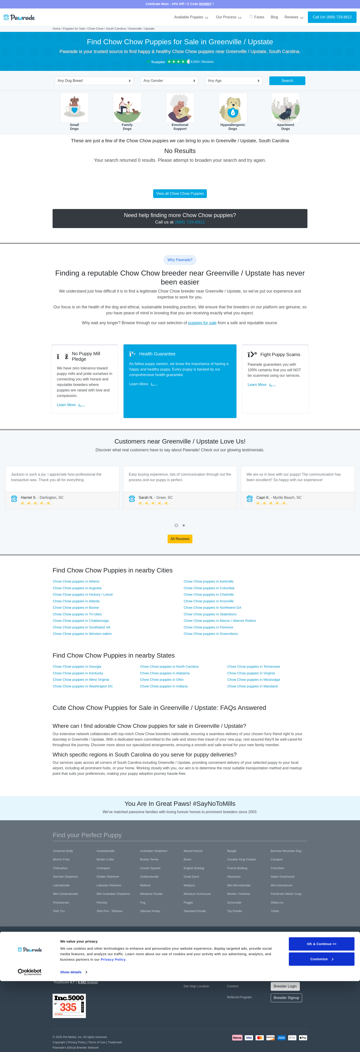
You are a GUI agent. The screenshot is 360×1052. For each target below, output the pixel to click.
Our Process (229, 17)
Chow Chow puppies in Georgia (77, 653)
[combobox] (92, 81)
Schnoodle (234, 888)
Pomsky (102, 888)
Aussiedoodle (106, 837)
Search (287, 81)
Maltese (145, 871)
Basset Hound (193, 837)
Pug (142, 888)
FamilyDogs (127, 112)
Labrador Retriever (109, 871)
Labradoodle (61, 871)
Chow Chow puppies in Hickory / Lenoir (83, 581)
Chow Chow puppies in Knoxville (209, 587)
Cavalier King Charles (241, 846)
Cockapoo (103, 854)
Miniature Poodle (151, 880)
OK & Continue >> (321, 1015)
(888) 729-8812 (339, 17)
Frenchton (277, 854)
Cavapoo (277, 846)
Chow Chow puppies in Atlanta (76, 587)
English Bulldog (194, 854)
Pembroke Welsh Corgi (286, 880)
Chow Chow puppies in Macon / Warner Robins (220, 607)
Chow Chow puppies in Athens (76, 568)
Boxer (187, 846)
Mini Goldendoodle (65, 880)
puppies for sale (202, 323)
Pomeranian (61, 888)
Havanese (234, 863)
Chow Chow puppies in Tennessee (253, 653)
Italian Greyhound (282, 863)
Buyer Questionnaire (154, 961)
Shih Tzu (59, 897)
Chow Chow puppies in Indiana (164, 672)
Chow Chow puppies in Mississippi (253, 666)
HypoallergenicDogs (233, 112)
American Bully (63, 837)
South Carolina (116, 28)
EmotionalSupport (180, 112)
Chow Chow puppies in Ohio (161, 666)
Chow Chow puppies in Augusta (77, 574)
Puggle (188, 888)
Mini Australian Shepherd (113, 880)
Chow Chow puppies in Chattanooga (81, 607)
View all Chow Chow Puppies (180, 193)
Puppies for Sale (74, 28)
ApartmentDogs (285, 112)
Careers (233, 972)
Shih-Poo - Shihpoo (110, 897)
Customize (321, 1030)
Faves (256, 16)
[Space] (68, 933)
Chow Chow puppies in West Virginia (81, 666)
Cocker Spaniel (150, 854)
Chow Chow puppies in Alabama (165, 659)
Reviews (294, 17)
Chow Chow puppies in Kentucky (78, 659)
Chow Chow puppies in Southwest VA (81, 613)
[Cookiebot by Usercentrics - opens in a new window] (30, 1043)
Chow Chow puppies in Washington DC (83, 672)
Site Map (189, 972)
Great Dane (191, 863)
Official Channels (283, 939)
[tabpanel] (62, 473)
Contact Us (191, 961)
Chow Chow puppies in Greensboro (211, 620)
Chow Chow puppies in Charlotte (209, 581)
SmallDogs (74, 112)
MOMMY (205, 4)
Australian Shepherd (153, 837)
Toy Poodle (234, 897)
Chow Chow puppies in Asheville (208, 568)
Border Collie (105, 846)
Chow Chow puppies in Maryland (252, 672)
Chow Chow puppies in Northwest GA (212, 594)
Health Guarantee (152, 950)
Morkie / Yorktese (238, 880)
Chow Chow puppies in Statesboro (210, 600)
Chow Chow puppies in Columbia (209, 574)
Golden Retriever (108, 863)
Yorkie (275, 897)
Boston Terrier (149, 846)
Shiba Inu (277, 888)
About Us (233, 939)
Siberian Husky (150, 897)
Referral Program (239, 983)
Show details (71, 1043)
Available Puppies (191, 17)
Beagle (231, 837)
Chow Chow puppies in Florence (208, 613)
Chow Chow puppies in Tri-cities (77, 600)
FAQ (186, 950)
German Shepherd (65, 863)
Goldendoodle (149, 863)
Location (203, 972)
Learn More (72, 396)
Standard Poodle (195, 897)
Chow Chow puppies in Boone (76, 594)
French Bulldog (237, 854)
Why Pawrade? (194, 939)
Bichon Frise (61, 846)
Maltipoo (189, 871)
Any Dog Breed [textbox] (70, 81)
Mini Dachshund (281, 871)
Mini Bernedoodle (238, 871)
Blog (274, 17)
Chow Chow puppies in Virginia (251, 659)
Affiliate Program (239, 961)
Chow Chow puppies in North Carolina (169, 653)
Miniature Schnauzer (197, 880)
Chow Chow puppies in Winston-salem (82, 620)
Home (57, 28)
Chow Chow (95, 28)
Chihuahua (60, 854)
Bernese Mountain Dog (286, 837)
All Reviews (180, 525)
